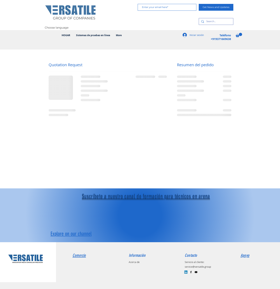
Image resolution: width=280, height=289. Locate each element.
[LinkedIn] (185, 272)
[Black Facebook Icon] (190, 272)
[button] (239, 35)
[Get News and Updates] (216, 7)
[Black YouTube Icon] (196, 272)
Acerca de (134, 262)
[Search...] (215, 21)
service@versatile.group (198, 266)
